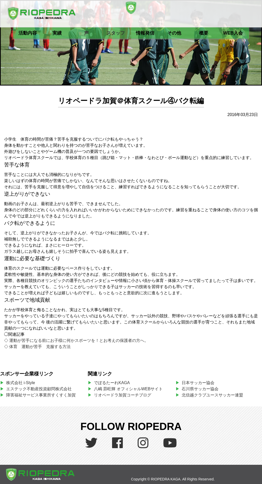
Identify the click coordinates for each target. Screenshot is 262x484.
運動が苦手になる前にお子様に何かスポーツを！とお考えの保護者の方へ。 (78, 340)
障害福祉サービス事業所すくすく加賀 (41, 395)
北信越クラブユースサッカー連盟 (212, 395)
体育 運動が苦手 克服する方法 (40, 346)
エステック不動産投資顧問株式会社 (39, 389)
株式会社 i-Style (20, 383)
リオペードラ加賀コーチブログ (122, 395)
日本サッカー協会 (198, 383)
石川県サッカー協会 (200, 389)
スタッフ (115, 33)
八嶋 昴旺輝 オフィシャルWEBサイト (130, 389)
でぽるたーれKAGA (112, 383)
